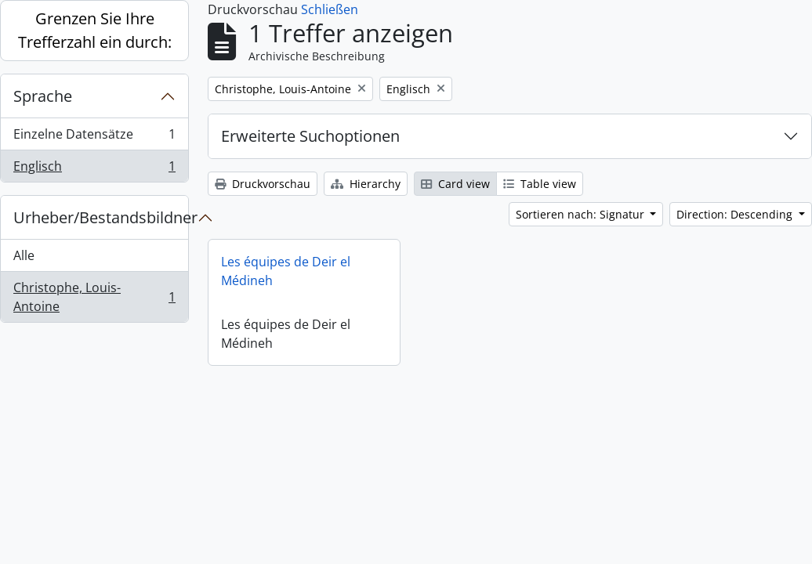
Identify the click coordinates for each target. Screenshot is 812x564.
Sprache (42, 96)
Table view (539, 183)
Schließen (329, 9)
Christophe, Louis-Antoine (94, 297)
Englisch (94, 169)
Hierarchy (366, 183)
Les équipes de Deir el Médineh (285, 271)
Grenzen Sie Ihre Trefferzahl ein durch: (95, 30)
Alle (23, 255)
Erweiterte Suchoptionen (310, 135)
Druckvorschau (262, 183)
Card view (455, 183)
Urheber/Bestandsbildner (100, 217)
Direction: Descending (736, 214)
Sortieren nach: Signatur (581, 214)
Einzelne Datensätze (94, 137)
